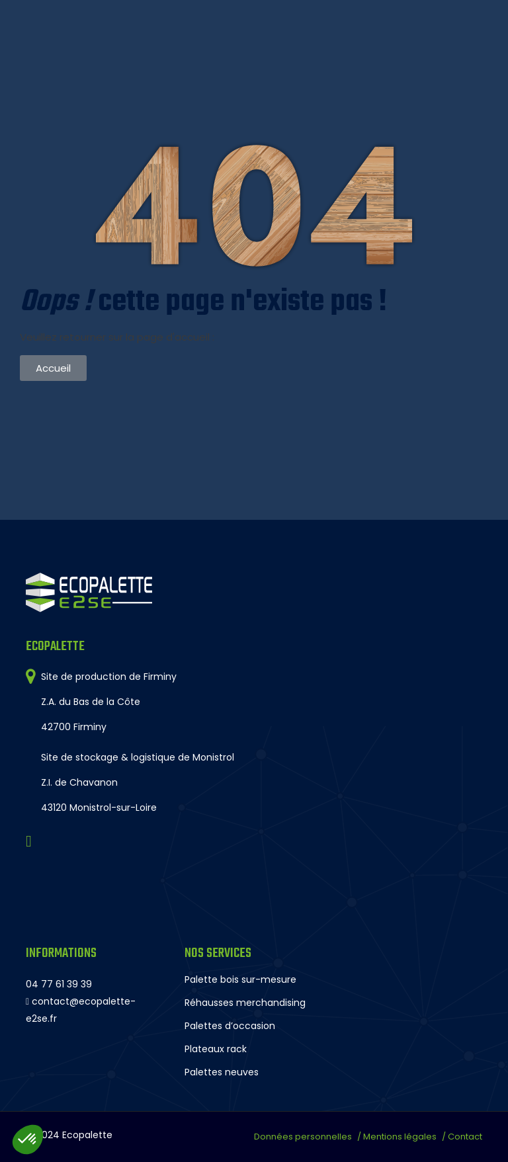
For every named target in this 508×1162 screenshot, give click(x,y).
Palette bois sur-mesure (240, 979)
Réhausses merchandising (245, 1002)
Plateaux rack (216, 1049)
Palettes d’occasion (230, 1025)
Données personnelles (303, 1136)
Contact (465, 1136)
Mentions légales (400, 1136)
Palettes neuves (222, 1072)
